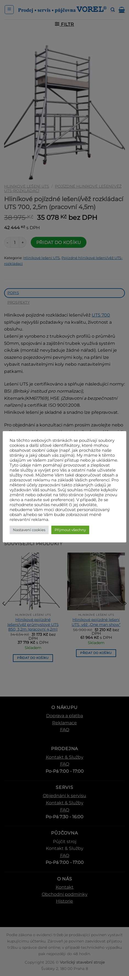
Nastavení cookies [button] (29, 530)
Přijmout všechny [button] (70, 530)
